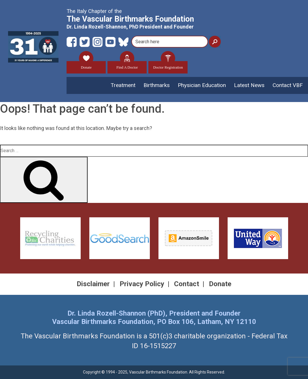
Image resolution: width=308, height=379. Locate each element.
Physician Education (202, 85)
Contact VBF (288, 85)
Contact (186, 284)
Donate (86, 65)
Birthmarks (156, 85)
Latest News (249, 85)
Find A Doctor (127, 65)
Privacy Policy (142, 284)
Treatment (123, 85)
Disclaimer (93, 284)
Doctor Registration (168, 65)
